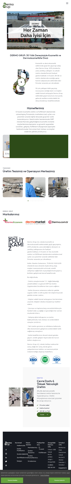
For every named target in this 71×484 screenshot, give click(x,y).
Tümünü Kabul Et (59, 480)
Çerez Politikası (44, 475)
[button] (2, 187)
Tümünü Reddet (12, 480)
